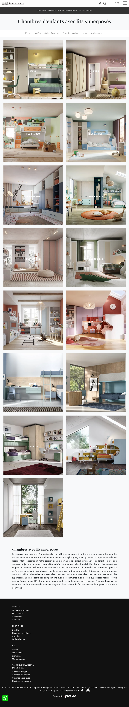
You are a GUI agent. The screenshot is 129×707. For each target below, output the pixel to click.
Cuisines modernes (21, 674)
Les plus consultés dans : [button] (92, 33)
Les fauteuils (17, 652)
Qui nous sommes (20, 610)
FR (118, 3)
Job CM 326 (96, 321)
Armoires (16, 636)
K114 (33, 71)
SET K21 (33, 384)
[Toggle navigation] (125, 3)
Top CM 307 (33, 196)
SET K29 (33, 509)
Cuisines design (19, 671)
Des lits (15, 630)
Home (39, 10)
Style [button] (46, 33)
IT (113, 3)
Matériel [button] (38, 33)
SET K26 (33, 446)
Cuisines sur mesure (21, 681)
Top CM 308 (96, 196)
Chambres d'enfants (55, 10)
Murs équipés (18, 659)
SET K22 (96, 384)
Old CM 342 (33, 259)
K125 (96, 71)
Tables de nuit (18, 639)
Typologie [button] (55, 33)
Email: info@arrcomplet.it (67, 690)
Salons (15, 649)
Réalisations (17, 613)
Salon (45, 10)
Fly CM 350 (33, 134)
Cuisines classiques (21, 677)
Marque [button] (28, 33)
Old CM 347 (33, 321)
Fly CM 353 (96, 134)
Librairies (16, 655)
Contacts (16, 619)
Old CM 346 (96, 259)
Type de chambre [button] (71, 33)
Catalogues (17, 616)
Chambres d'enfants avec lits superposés (78, 10)
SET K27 (96, 446)
